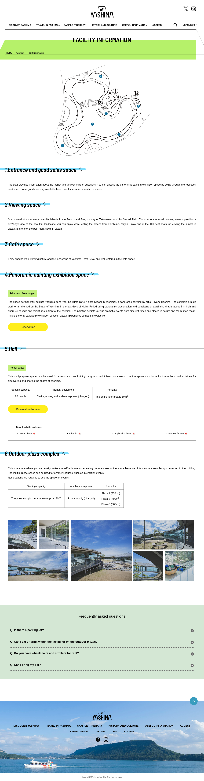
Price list (73, 433)
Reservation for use (28, 409)
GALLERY (100, 731)
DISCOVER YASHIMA (20, 25)
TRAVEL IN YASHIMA (47, 25)
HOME (9, 53)
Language (188, 24)
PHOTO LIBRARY (79, 731)
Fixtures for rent (176, 433)
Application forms (122, 433)
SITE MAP (128, 731)
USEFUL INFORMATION (134, 25)
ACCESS (157, 25)
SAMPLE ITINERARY (75, 25)
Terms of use (25, 433)
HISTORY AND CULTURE (104, 25)
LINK (114, 731)
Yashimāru (19, 53)
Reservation (28, 327)
